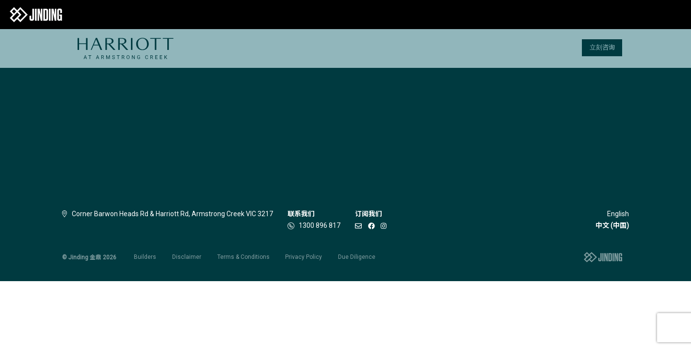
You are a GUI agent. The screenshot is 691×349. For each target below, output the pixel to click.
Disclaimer (186, 257)
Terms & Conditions (243, 257)
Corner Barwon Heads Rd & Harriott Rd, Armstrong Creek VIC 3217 (167, 214)
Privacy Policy (303, 257)
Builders (145, 257)
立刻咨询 (602, 47)
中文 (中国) (612, 225)
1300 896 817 (319, 225)
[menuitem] (125, 48)
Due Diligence (356, 257)
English (618, 214)
